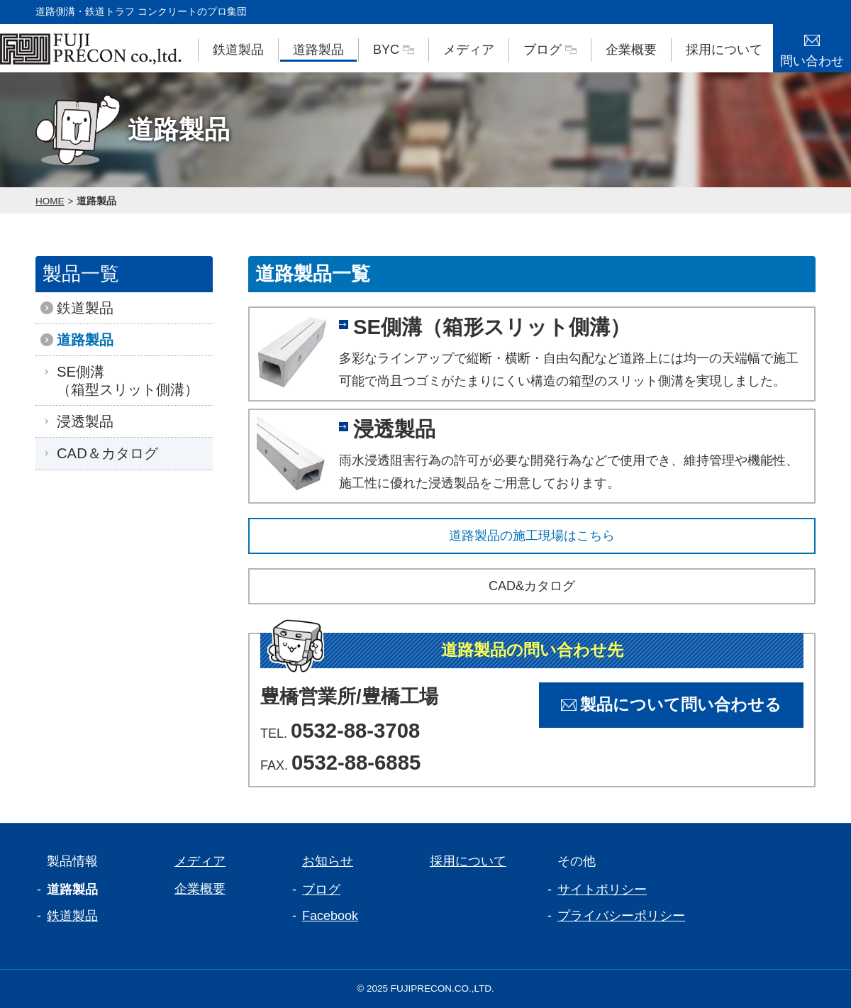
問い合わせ (812, 46)
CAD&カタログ (532, 586)
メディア (468, 50)
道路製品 (318, 50)
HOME (50, 201)
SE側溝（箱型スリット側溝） (124, 380)
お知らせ (322, 861)
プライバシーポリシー (621, 916)
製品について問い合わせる (671, 705)
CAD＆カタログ (104, 453)
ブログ (550, 50)
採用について (724, 50)
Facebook (330, 916)
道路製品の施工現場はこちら (532, 535)
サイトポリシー (602, 889)
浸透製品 (81, 421)
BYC (393, 50)
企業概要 (631, 50)
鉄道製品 (238, 50)
